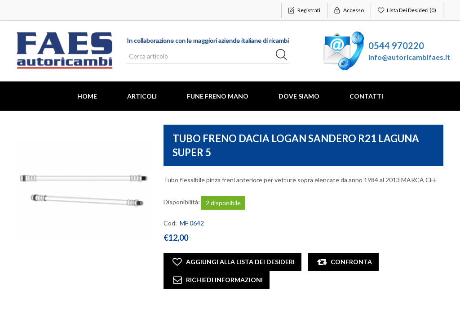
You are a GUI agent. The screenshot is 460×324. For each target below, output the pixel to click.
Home (87, 96)
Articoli (142, 96)
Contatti (366, 96)
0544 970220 (396, 45)
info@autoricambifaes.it (409, 57)
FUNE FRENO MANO (217, 96)
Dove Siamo (299, 96)
